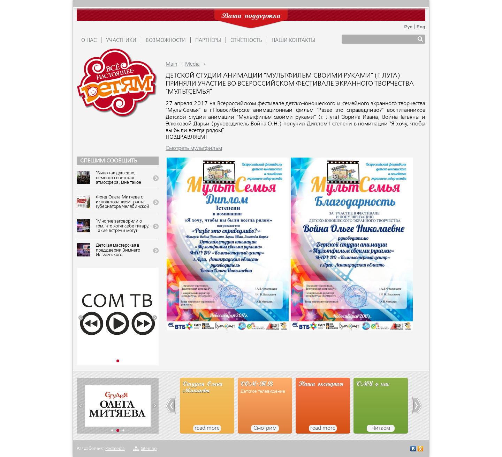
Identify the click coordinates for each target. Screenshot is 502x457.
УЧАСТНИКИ (121, 40)
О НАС (89, 40)
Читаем (381, 428)
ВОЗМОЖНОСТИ (166, 40)
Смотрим (264, 428)
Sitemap (149, 449)
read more (207, 428)
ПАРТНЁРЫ (208, 40)
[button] (80, 317)
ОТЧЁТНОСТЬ (246, 40)
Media (192, 64)
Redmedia (115, 449)
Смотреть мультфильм (194, 148)
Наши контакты (293, 40)
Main (171, 64)
